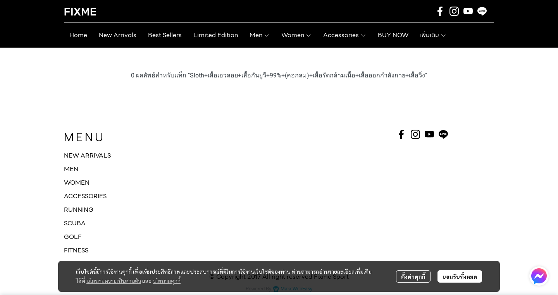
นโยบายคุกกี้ (167, 280)
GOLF (72, 237)
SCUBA (75, 223)
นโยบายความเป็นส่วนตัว (113, 280)
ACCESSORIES (85, 196)
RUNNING (78, 209)
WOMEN (77, 182)
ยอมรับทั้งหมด (460, 276)
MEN (71, 169)
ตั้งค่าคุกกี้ (413, 276)
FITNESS (76, 250)
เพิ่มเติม (433, 35)
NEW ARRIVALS (87, 155)
